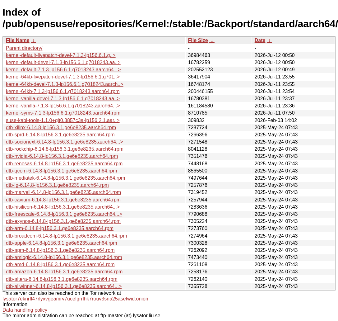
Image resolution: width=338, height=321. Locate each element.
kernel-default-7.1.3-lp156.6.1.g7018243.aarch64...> (63, 69)
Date (260, 40)
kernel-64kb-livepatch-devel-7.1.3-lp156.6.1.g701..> (63, 76)
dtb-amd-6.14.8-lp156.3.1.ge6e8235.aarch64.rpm (60, 264)
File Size (198, 40)
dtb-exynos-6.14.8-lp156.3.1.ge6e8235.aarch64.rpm (63, 221)
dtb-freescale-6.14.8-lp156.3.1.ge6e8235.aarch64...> (64, 214)
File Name (18, 40)
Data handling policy (24, 310)
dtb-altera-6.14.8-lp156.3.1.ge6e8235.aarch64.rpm (61, 279)
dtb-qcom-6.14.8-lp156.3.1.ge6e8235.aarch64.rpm (61, 170)
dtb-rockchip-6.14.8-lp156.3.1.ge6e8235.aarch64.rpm (64, 149)
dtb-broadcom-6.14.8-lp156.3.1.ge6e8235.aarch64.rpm (66, 235)
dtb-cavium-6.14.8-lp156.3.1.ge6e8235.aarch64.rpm (63, 199)
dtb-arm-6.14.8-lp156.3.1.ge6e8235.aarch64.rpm (59, 228)
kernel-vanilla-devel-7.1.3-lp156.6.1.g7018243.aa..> (63, 98)
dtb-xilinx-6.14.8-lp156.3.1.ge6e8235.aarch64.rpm (61, 127)
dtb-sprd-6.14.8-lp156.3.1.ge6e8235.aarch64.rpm (60, 134)
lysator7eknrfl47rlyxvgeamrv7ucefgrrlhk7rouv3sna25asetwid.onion (75, 298)
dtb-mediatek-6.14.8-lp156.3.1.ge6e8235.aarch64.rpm (65, 178)
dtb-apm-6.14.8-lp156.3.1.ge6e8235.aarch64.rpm (60, 250)
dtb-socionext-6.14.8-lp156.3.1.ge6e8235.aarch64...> (64, 141)
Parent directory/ (24, 48)
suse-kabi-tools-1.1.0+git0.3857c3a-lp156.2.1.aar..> (63, 120)
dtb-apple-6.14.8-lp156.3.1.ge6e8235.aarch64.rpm (61, 243)
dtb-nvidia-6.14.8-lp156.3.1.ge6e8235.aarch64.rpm (62, 156)
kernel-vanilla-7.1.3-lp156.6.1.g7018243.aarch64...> (63, 105)
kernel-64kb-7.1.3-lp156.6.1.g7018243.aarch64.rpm (63, 91)
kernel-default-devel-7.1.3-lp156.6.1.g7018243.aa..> (63, 62)
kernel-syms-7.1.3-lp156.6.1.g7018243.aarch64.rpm (63, 113)
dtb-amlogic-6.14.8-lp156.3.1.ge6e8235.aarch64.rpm (64, 257)
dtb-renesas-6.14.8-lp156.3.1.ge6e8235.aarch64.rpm (64, 163)
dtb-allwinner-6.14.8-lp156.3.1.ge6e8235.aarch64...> (64, 286)
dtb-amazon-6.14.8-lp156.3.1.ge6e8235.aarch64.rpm (64, 271)
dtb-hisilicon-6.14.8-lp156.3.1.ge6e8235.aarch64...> (63, 207)
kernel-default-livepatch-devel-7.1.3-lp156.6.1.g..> (61, 55)
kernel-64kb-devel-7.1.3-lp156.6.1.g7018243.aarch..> (64, 84)
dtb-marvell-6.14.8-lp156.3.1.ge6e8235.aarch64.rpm (63, 192)
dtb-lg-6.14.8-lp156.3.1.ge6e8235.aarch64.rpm (57, 185)
